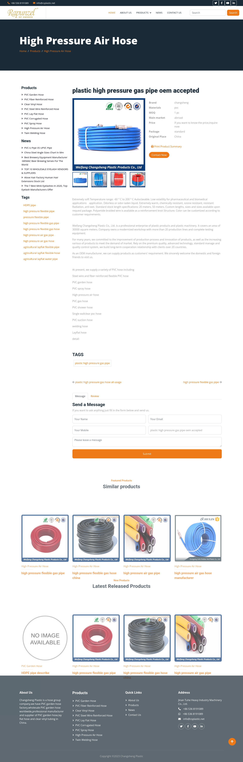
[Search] (208, 13)
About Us (126, 12)
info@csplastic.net (46, 3)
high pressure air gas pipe (38, 235)
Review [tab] (95, 396)
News (159, 12)
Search (233, 12)
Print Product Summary (166, 146)
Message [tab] (80, 396)
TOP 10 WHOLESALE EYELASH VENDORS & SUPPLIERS (45, 171)
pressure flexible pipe (36, 217)
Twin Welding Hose (34, 133)
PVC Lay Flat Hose (34, 113)
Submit (147, 454)
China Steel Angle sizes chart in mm (44, 152)
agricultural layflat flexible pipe (41, 247)
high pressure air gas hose (38, 241)
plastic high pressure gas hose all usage (98, 382)
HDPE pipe (29, 205)
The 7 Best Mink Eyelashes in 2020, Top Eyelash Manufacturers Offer (44, 187)
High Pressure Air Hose (57, 51)
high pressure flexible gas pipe (201, 382)
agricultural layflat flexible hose (41, 253)
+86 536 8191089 (20, 3)
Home (111, 12)
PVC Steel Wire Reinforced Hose (41, 108)
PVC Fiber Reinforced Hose (39, 99)
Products (142, 12)
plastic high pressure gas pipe (92, 363)
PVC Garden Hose (34, 94)
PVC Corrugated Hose (36, 118)
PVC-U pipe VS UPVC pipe (38, 147)
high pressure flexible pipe (38, 211)
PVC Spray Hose (33, 123)
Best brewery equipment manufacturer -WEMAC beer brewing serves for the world (44, 161)
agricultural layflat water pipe (40, 259)
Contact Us (174, 12)
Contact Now (159, 155)
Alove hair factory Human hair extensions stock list (40, 179)
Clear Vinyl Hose (33, 104)
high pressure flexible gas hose (41, 229)
